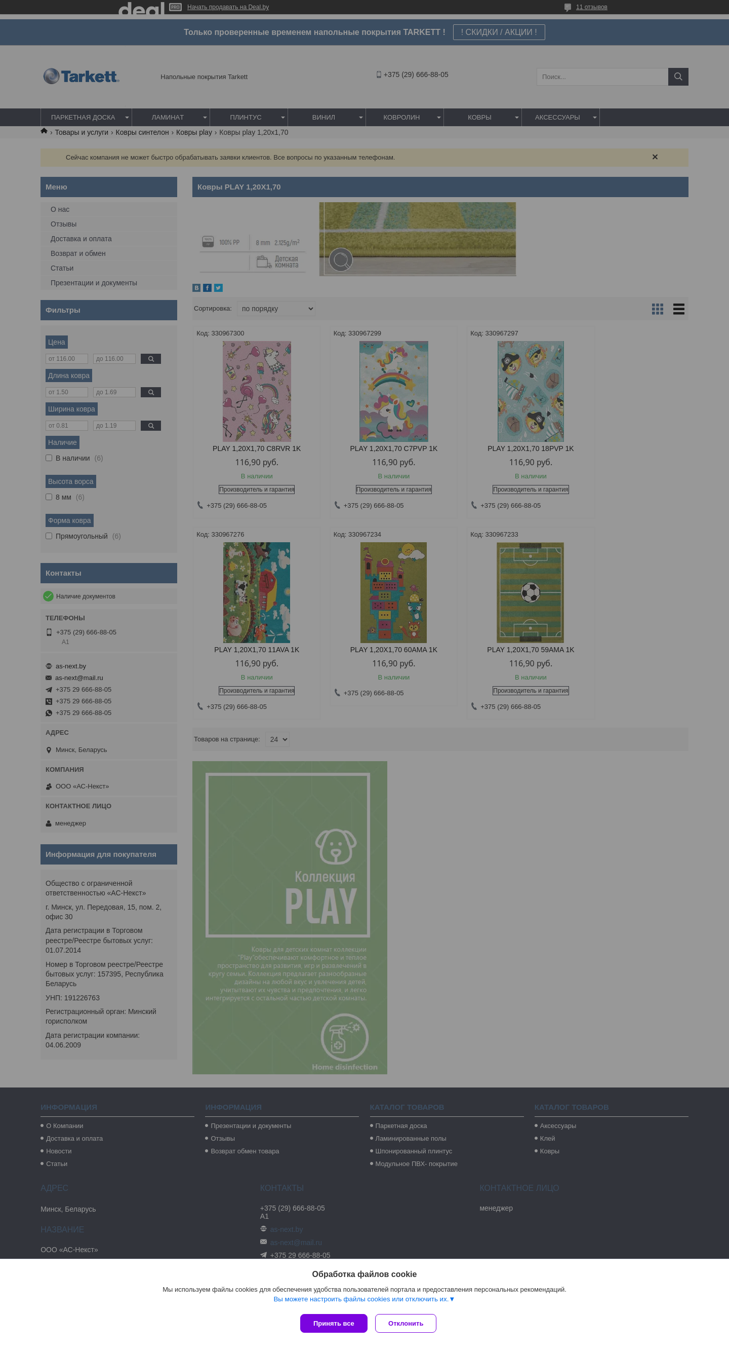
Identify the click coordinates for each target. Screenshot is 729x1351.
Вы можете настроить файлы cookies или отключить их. (361, 1301)
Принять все (333, 1323)
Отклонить (408, 1323)
